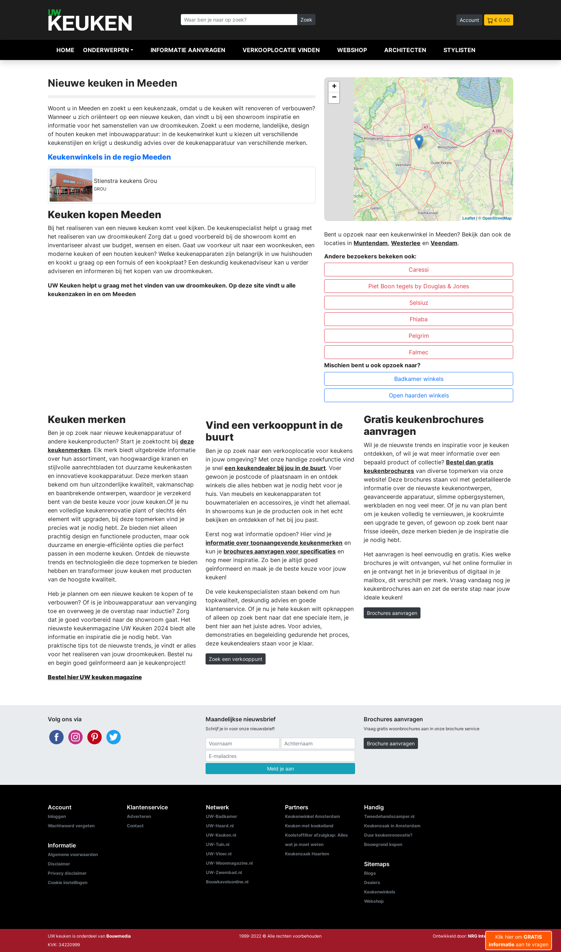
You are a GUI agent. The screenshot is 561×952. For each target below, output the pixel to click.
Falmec (418, 352)
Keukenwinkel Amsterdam (312, 816)
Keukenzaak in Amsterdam (392, 825)
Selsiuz (418, 302)
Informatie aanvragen (188, 50)
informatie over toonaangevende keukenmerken (274, 542)
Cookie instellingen (67, 882)
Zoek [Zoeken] (306, 20)
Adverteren (139, 816)
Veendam (444, 243)
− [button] (334, 97)
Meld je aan (280, 768)
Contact (135, 825)
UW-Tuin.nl (217, 844)
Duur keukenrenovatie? (388, 835)
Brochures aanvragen (392, 613)
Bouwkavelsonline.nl (227, 881)
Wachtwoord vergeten (71, 825)
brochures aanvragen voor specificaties (280, 551)
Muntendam (371, 243)
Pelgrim (419, 335)
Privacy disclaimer (67, 873)
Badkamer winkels (418, 378)
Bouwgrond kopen (383, 844)
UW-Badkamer (221, 816)
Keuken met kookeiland (309, 825)
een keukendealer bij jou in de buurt (275, 468)
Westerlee (405, 243)
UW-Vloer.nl (218, 853)
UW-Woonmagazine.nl (229, 863)
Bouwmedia (118, 936)
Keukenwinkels (379, 891)
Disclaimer (59, 863)
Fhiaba (419, 319)
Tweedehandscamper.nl (389, 816)
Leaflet (469, 218)
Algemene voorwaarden (73, 854)
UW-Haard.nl (220, 825)
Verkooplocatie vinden (281, 50)
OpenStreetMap (496, 218)
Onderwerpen (106, 50)
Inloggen (57, 816)
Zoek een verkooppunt (235, 659)
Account (469, 20)
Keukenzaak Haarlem (307, 853)
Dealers (372, 882)
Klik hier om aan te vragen (518, 940)
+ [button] (334, 87)
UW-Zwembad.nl (224, 872)
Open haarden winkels (419, 395)
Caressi (419, 269)
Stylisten (459, 50)
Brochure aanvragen (391, 743)
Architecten (405, 50)
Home (65, 50)
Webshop (352, 50)
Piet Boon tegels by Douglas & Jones (418, 286)
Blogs (370, 873)
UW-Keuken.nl (221, 835)
